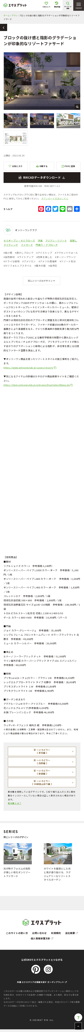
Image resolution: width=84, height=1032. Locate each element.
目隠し (73, 240)
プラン (14, 15)
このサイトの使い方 (17, 933)
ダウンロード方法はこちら (54, 198)
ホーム (7, 15)
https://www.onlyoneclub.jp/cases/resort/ (28, 367)
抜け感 (8, 252)
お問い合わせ (39, 933)
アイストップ (44, 252)
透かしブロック (24, 252)
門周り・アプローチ (47, 245)
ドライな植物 (12, 261)
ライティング (11, 245)
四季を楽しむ (44, 257)
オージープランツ (65, 257)
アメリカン (29, 261)
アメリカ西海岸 (48, 261)
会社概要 (71, 933)
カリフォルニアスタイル (18, 265)
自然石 (52, 265)
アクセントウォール (66, 252)
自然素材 (9, 257)
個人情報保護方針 (42, 938)
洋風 (40, 240)
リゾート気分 (68, 261)
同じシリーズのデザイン (40, 280)
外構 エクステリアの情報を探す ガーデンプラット (42, 982)
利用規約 (56, 933)
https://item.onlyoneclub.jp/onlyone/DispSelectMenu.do (37, 385)
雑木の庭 (40, 265)
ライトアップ (26, 257)
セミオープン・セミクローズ (19, 240)
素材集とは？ (14, 803)
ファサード (27, 245)
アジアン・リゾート (56, 240)
